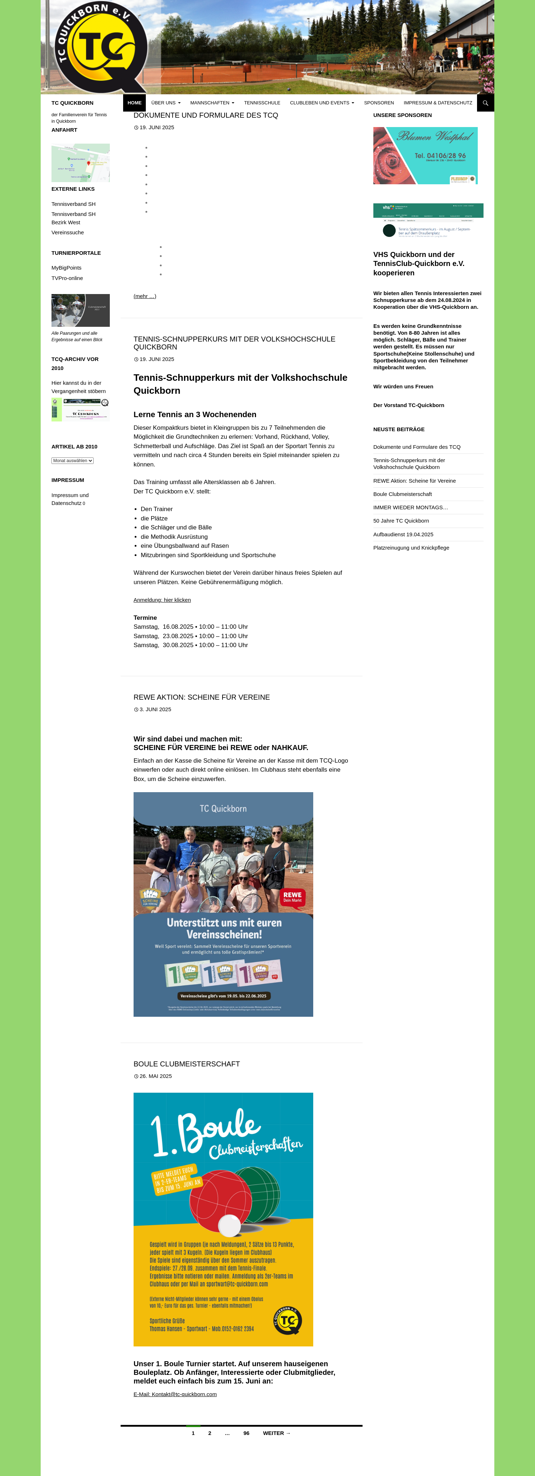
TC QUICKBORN (72, 103)
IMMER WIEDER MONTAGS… (410, 507)
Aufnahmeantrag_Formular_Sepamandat (201, 148)
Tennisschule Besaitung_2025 (202, 256)
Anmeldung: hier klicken (162, 600)
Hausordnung (168, 193)
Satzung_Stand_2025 (177, 212)
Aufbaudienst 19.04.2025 (403, 534)
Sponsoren (379, 102)
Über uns (164, 102)
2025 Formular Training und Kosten (208, 247)
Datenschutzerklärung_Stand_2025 (194, 166)
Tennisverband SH (73, 204)
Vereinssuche (67, 232)
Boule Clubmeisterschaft (187, 1064)
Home (134, 102)
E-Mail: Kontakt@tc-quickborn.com (175, 1394)
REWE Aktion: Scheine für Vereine (202, 697)
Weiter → (277, 1433)
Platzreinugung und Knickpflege (411, 548)
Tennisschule (262, 102)
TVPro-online (67, 278)
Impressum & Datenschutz (438, 102)
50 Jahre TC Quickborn (401, 521)
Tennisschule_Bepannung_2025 (204, 265)
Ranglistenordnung (174, 203)
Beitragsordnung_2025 (179, 157)
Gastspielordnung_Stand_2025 (189, 184)
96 (246, 1433)
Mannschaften (209, 102)
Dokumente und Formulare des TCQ (206, 115)
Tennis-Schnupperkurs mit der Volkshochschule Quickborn (235, 343)
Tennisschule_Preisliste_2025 (201, 274)
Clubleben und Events (320, 102)
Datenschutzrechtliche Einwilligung (193, 175)
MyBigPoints (66, 268)
